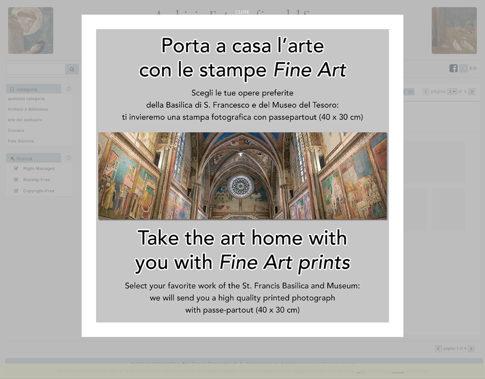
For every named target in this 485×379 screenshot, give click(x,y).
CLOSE (242, 12)
